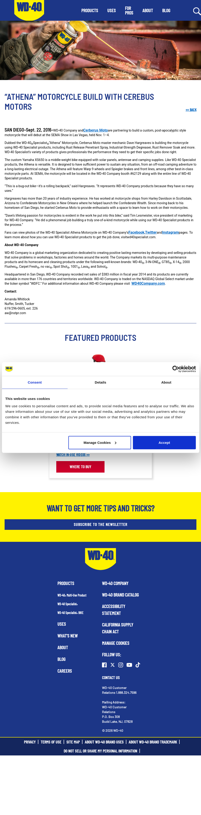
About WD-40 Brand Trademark (153, 742)
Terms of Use (51, 742)
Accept (164, 442)
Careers (64, 671)
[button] (90, 10)
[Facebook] (104, 665)
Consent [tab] (35, 382)
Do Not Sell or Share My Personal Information (100, 751)
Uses (61, 624)
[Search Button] (197, 10)
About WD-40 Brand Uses (104, 742)
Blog (61, 659)
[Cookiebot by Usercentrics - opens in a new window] (176, 369)
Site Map (73, 742)
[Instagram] (120, 665)
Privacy (30, 742)
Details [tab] (100, 382)
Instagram (170, 232)
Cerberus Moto (95, 130)
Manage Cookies (100, 442)
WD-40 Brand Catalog (120, 594)
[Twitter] (112, 665)
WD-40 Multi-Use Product (71, 595)
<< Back (191, 109)
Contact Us (111, 677)
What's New (67, 635)
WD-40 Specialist (67, 604)
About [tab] (166, 382)
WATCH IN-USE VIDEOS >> (73, 454)
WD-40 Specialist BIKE (70, 613)
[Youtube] (129, 665)
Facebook (136, 232)
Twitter (151, 232)
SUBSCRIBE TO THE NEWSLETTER (100, 524)
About (62, 647)
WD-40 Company (115, 583)
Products (65, 583)
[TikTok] (138, 665)
